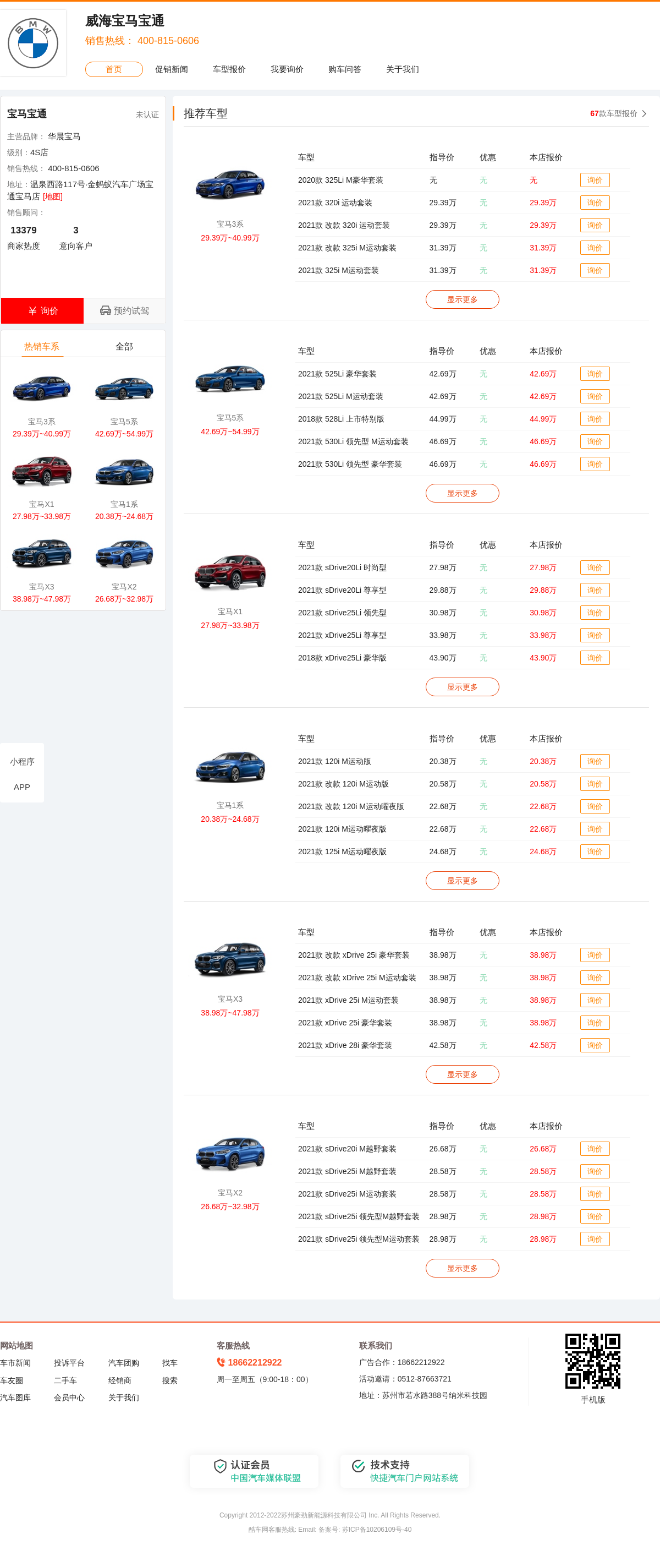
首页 (114, 69)
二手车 (65, 1380)
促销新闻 (171, 69)
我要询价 (287, 69)
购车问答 (344, 69)
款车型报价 (613, 113)
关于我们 (402, 69)
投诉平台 (69, 1362)
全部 (125, 349)
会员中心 (69, 1397)
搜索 (170, 1380)
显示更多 (462, 299)
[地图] (53, 196)
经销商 (119, 1380)
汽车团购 (123, 1362)
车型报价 (229, 69)
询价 (595, 180)
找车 (170, 1362)
